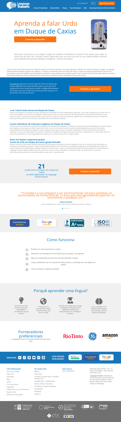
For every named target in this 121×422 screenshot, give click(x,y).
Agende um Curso (106, 3)
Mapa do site (11, 392)
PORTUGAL (38, 374)
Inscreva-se (14, 84)
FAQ (85, 8)
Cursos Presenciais (40, 8)
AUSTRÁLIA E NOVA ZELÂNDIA (45, 386)
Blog (8, 379)
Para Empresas (75, 8)
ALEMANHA (38, 389)
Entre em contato (13, 371)
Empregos (10, 377)
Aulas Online (54, 8)
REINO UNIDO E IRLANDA (43, 384)
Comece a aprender (35, 39)
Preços (64, 8)
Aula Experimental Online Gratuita (102, 8)
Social (9, 382)
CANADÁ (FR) (50, 381)
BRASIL (36, 371)
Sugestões (10, 387)
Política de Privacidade (15, 395)
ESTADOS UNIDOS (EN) (42, 377)
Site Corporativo (12, 384)
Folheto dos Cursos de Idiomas (18, 389)
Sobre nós (10, 374)
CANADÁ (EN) (39, 381)
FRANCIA (37, 394)
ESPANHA (37, 391)
